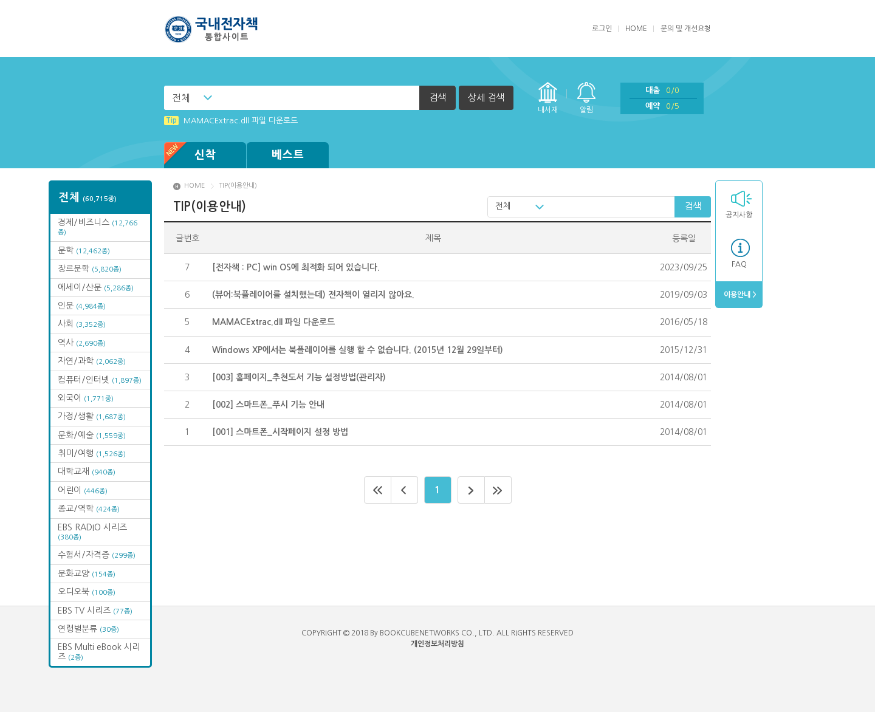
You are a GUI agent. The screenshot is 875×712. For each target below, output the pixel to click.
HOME (636, 28)
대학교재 (86, 471)
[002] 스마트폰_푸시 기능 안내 (268, 404)
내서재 (548, 110)
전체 (181, 98)
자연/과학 (92, 361)
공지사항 (739, 215)
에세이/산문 (96, 287)
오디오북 (86, 591)
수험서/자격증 (97, 554)
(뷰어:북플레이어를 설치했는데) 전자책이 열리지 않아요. (313, 294)
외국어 (86, 398)
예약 (662, 106)
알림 (586, 110)
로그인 (602, 28)
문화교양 (86, 573)
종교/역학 (89, 508)
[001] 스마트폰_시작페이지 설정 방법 (280, 432)
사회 (82, 324)
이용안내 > (739, 294)
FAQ (739, 264)
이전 (404, 490)
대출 (662, 90)
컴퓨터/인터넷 (100, 379)
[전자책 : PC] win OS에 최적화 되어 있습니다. (296, 267)
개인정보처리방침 (437, 644)
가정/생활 (92, 416)
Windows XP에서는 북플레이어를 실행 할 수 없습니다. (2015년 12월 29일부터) (357, 350)
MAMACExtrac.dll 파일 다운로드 (231, 121)
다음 (471, 490)
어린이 (83, 490)
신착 (190, 155)
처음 (377, 490)
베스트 (288, 154)
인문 (82, 305)
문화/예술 (92, 435)
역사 (82, 342)
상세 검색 (486, 97)
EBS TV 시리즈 (95, 610)
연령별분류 (88, 629)
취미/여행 (92, 453)
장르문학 (90, 268)
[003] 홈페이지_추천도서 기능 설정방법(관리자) (299, 377)
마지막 (498, 490)
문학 (84, 250)
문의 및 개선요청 (686, 28)
